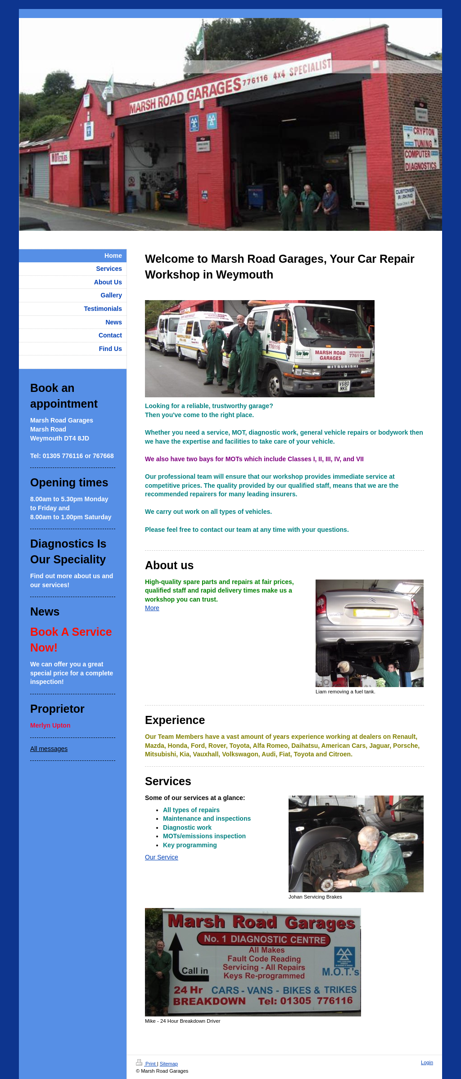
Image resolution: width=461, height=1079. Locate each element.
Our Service (161, 857)
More (152, 607)
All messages (49, 748)
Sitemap (169, 1063)
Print (146, 1063)
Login (427, 1062)
